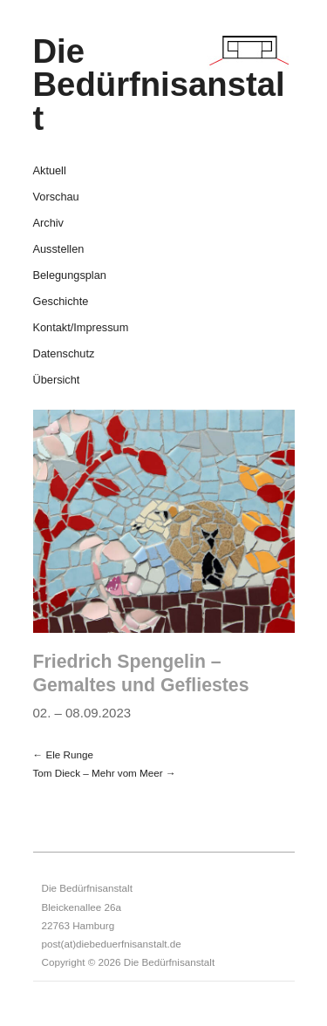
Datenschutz (64, 354)
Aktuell (49, 171)
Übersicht (56, 380)
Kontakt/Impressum (81, 328)
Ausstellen (59, 249)
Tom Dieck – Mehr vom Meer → (104, 772)
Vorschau (56, 197)
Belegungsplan (69, 276)
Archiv (48, 223)
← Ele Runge (63, 754)
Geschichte (61, 302)
